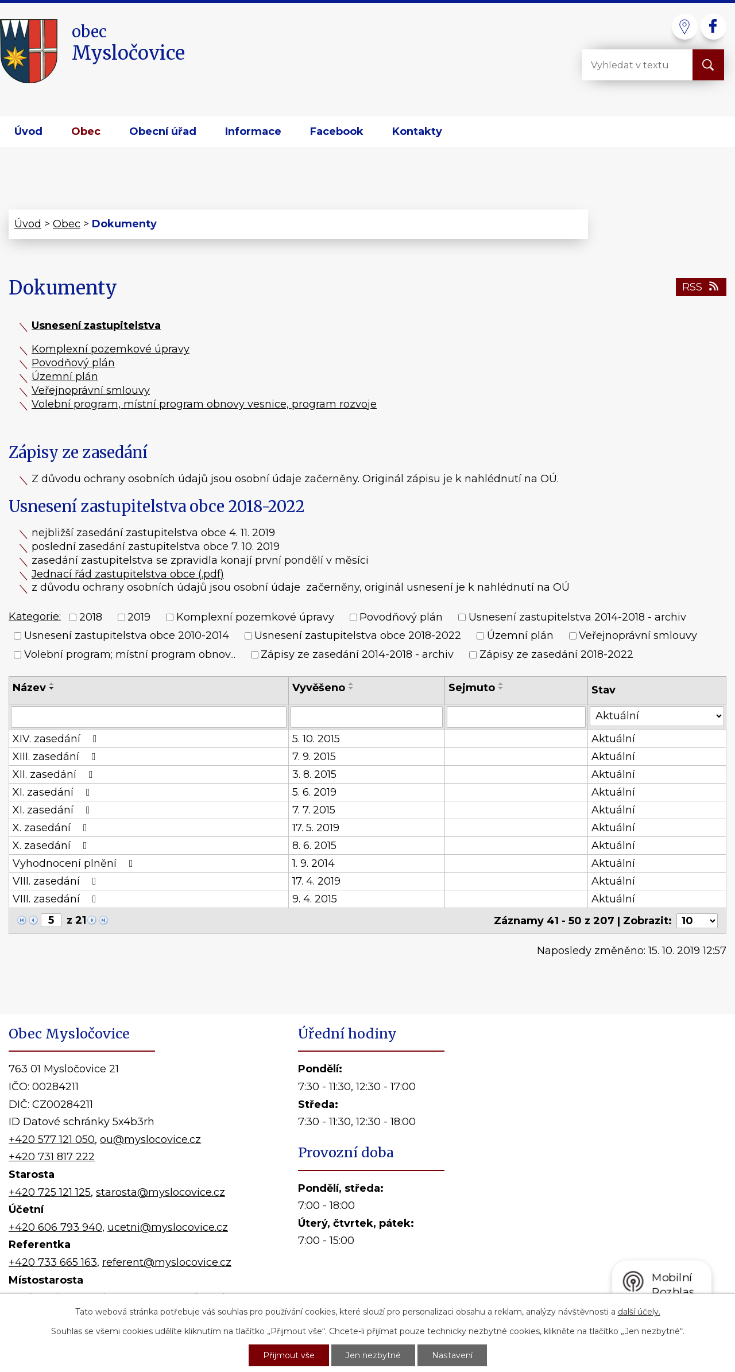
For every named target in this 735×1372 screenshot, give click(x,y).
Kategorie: (35, 616)
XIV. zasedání (57, 738)
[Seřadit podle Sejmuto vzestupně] (501, 683)
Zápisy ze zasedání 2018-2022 (556, 654)
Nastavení (452, 1355)
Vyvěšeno (318, 687)
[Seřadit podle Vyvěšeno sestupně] (351, 688)
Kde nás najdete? (596, 1173)
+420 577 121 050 (52, 1139)
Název (29, 687)
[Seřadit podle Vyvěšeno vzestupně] (351, 683)
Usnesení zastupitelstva (96, 325)
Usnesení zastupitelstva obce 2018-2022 (357, 636)
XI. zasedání (54, 792)
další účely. (639, 1312)
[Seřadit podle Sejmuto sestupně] (501, 688)
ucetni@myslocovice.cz (167, 1227)
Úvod (28, 131)
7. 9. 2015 (314, 756)
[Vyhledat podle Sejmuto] (516, 717)
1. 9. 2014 (313, 863)
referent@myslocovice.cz (166, 1262)
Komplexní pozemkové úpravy (110, 349)
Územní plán (65, 376)
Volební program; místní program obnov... (129, 654)
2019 (138, 617)
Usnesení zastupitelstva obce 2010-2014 (126, 636)
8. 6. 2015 (314, 845)
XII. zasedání (55, 774)
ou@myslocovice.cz (150, 1139)
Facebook (336, 131)
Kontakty (417, 131)
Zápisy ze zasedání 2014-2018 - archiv (357, 654)
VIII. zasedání (57, 881)
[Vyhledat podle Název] (149, 717)
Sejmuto (471, 687)
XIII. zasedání (56, 756)
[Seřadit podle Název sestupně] (52, 688)
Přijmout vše (289, 1355)
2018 (90, 617)
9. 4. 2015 (314, 899)
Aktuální (613, 738)
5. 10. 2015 (316, 738)
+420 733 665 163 (53, 1262)
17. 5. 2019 (315, 827)
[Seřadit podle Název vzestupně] (52, 683)
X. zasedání (52, 827)
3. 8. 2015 (314, 774)
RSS (701, 287)
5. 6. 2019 (314, 792)
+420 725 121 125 (50, 1192)
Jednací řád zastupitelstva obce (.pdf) (128, 574)
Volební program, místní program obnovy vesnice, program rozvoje (204, 404)
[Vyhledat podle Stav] (657, 716)
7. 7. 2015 (313, 810)
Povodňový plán (73, 362)
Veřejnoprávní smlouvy (91, 390)
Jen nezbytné (373, 1355)
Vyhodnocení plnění (75, 863)
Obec (85, 131)
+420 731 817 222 (52, 1156)
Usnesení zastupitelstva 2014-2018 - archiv (577, 617)
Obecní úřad (162, 131)
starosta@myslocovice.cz (160, 1192)
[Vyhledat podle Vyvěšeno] (367, 717)
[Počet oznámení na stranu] (697, 920)
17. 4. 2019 (316, 881)
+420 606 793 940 (55, 1227)
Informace (253, 131)
